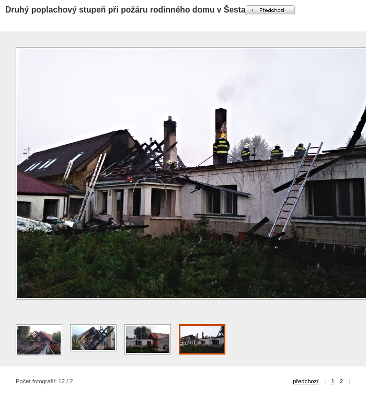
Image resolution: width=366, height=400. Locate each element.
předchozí (305, 381)
